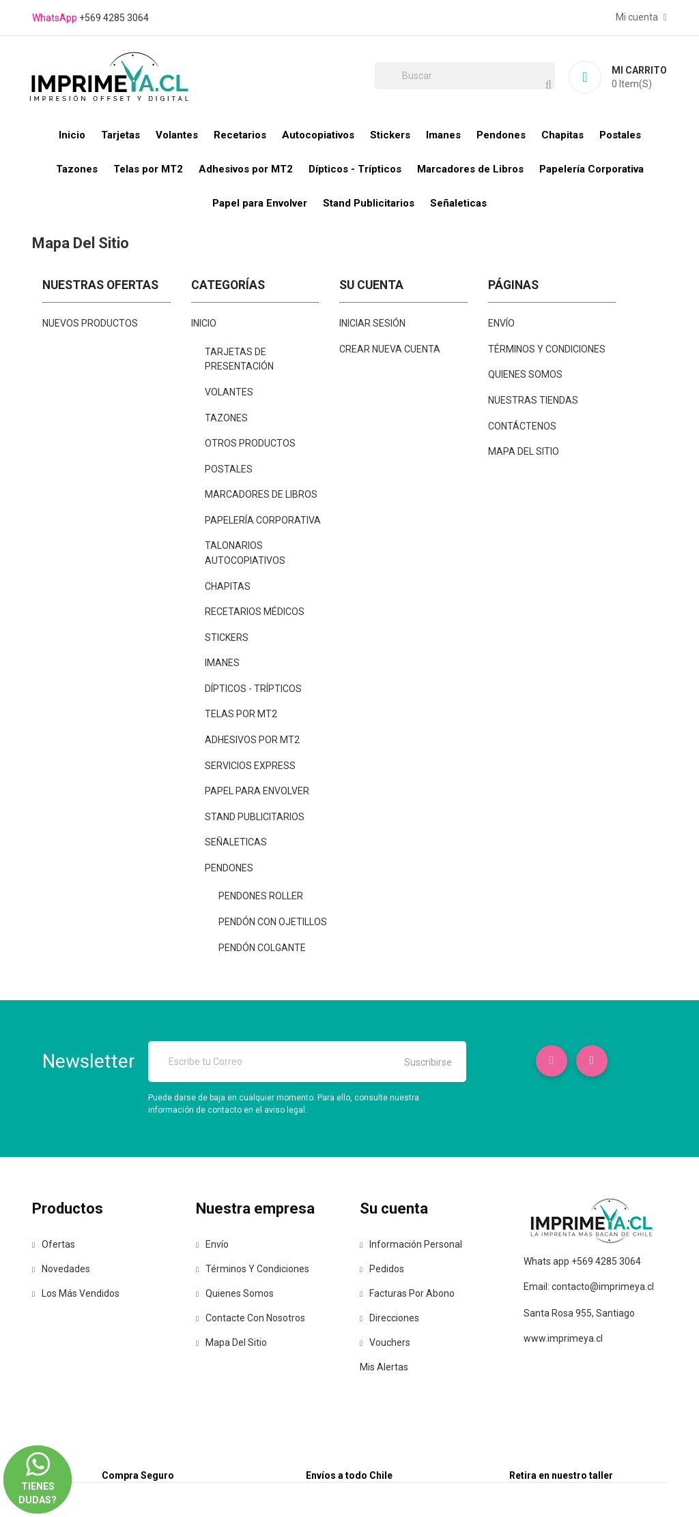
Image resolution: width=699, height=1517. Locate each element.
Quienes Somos (525, 374)
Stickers (390, 135)
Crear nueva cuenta (389, 349)
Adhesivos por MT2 (246, 169)
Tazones (77, 169)
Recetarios (240, 135)
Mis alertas (384, 1367)
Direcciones (389, 1317)
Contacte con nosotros (250, 1317)
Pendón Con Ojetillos (272, 921)
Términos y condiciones (546, 349)
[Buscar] (465, 75)
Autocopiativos (318, 135)
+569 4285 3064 (114, 17)
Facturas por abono (407, 1293)
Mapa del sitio (231, 1342)
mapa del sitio (523, 451)
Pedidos (382, 1268)
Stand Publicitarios (368, 203)
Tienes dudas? (37, 1466)
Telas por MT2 (148, 169)
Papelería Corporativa (591, 169)
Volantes (177, 135)
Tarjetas (120, 135)
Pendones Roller (260, 895)
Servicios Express (250, 765)
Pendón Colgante (262, 947)
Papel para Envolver (259, 203)
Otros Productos (250, 443)
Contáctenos (522, 426)
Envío (501, 323)
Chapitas (562, 135)
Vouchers (385, 1342)
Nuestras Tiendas (533, 400)
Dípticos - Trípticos (355, 169)
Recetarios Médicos (254, 611)
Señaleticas (458, 203)
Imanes (443, 135)
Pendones (501, 135)
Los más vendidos (75, 1293)
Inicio (72, 135)
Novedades (61, 1268)
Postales (620, 135)
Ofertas (53, 1244)
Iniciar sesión (372, 323)
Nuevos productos (90, 323)
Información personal (411, 1244)
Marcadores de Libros (470, 169)
